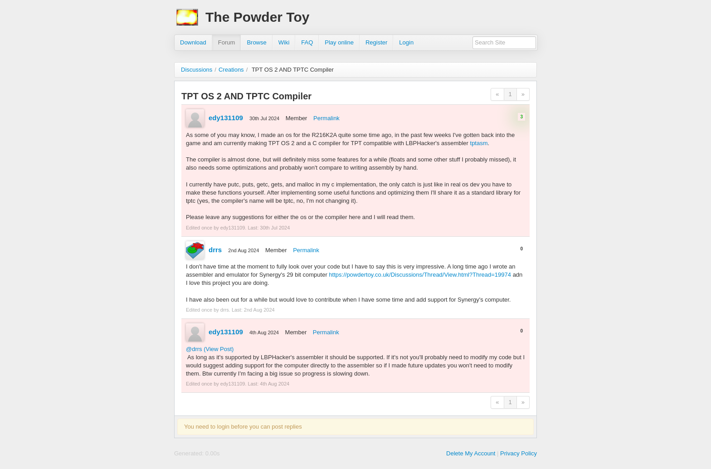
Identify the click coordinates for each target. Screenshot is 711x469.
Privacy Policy (518, 453)
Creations (231, 69)
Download (193, 42)
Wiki (284, 42)
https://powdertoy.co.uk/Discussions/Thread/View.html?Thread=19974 (420, 274)
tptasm (479, 143)
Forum (226, 42)
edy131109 (226, 118)
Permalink (326, 118)
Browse (256, 42)
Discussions (196, 69)
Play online (339, 42)
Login (406, 42)
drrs (215, 250)
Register (376, 42)
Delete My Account (470, 453)
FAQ (307, 42)
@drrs (194, 349)
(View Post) (219, 349)
